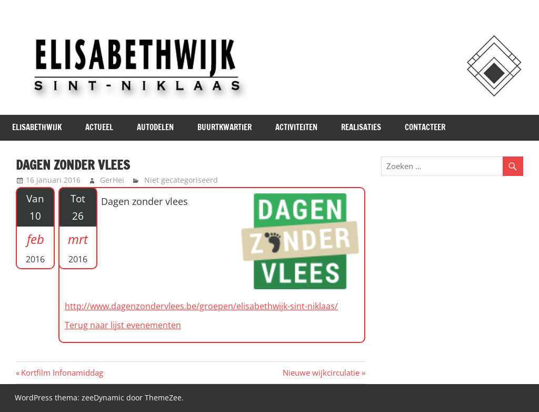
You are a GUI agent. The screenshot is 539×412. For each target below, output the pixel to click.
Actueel (99, 127)
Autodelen (155, 127)
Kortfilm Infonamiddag (62, 372)
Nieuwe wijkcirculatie (321, 372)
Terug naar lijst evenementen (123, 325)
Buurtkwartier (224, 127)
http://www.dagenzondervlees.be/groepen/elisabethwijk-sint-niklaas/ (201, 306)
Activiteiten (296, 127)
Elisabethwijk (37, 127)
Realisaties (361, 127)
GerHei (112, 180)
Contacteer (425, 127)
